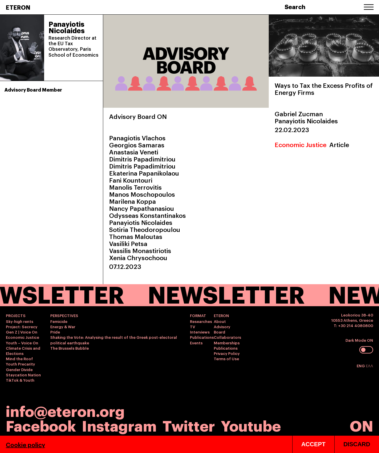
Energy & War (62, 326)
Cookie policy (25, 444)
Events (196, 342)
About (220, 321)
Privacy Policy (227, 353)
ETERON (18, 7)
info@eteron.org (65, 410)
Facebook (41, 425)
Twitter (189, 425)
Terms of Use (226, 358)
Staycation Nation (23, 374)
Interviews (200, 331)
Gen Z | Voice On (21, 331)
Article (339, 144)
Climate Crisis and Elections (23, 350)
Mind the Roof (19, 358)
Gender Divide (19, 369)
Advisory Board (222, 329)
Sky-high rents (19, 321)
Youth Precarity (20, 363)
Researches (201, 321)
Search (295, 6)
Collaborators (227, 337)
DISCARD (356, 444)
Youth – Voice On (22, 342)
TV (192, 326)
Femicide (58, 321)
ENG (361, 365)
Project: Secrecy (21, 326)
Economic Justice (300, 144)
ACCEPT (313, 444)
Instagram (119, 425)
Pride (55, 331)
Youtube (251, 425)
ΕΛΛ (369, 365)
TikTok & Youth (20, 380)
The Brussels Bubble (69, 348)
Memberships (227, 342)
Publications (202, 337)
